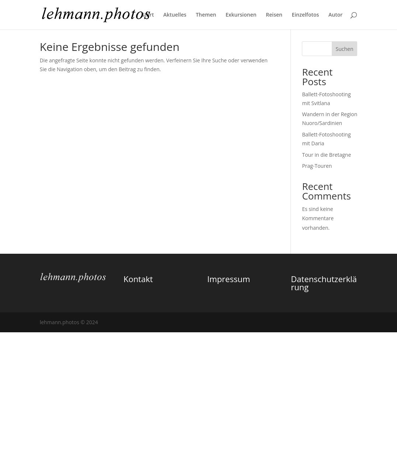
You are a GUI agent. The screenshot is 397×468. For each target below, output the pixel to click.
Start (148, 15)
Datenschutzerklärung (324, 282)
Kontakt (138, 278)
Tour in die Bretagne (326, 154)
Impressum (228, 278)
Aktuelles (174, 15)
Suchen (344, 48)
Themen (206, 15)
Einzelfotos (305, 15)
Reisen (274, 15)
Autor (335, 15)
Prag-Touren (317, 165)
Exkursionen (241, 15)
